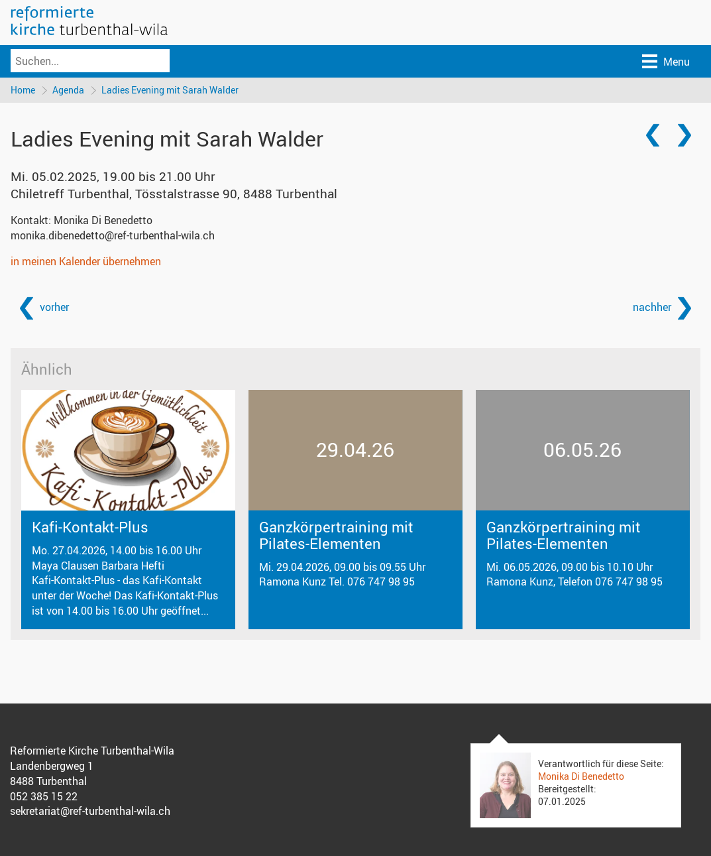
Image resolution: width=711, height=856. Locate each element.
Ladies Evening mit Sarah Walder (170, 90)
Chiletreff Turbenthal (174, 193)
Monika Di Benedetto (581, 776)
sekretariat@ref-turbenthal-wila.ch (90, 811)
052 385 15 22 (44, 796)
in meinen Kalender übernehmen (86, 261)
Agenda (68, 90)
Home (23, 90)
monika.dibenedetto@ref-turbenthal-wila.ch (113, 235)
